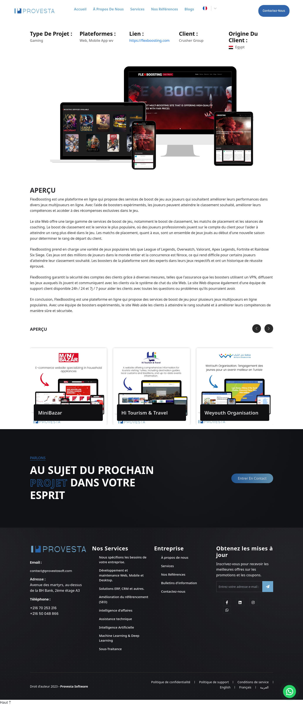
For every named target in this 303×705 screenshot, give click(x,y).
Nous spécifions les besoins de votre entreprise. (123, 559)
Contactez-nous (274, 10)
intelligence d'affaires (115, 610)
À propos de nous (174, 557)
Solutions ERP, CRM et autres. (121, 588)
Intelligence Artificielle (116, 627)
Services (167, 566)
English (225, 687)
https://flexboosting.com (149, 40)
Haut (6, 702)
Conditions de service (253, 682)
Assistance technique (115, 619)
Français (245, 687)
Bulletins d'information (179, 583)
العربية (264, 687)
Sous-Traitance (110, 649)
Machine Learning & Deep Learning (119, 638)
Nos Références (173, 574)
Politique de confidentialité (170, 682)
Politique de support (214, 682)
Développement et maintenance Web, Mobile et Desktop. (121, 575)
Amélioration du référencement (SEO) (123, 599)
